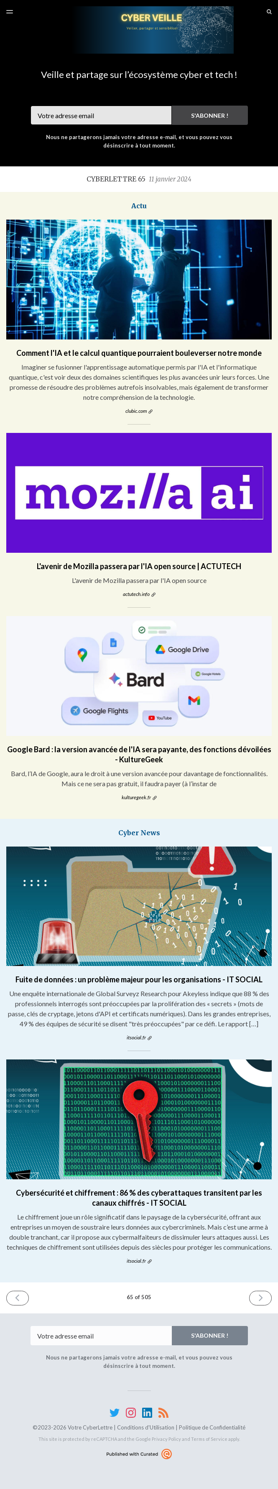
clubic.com (136, 411)
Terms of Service (209, 1439)
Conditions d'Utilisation (145, 1427)
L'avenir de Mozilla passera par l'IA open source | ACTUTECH (139, 566)
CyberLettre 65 (139, 179)
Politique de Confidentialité (212, 1427)
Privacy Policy (166, 1439)
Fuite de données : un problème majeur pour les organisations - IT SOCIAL (139, 979)
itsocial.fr (136, 1037)
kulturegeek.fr (136, 797)
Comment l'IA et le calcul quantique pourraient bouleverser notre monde (139, 352)
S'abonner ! (209, 115)
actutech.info (136, 594)
